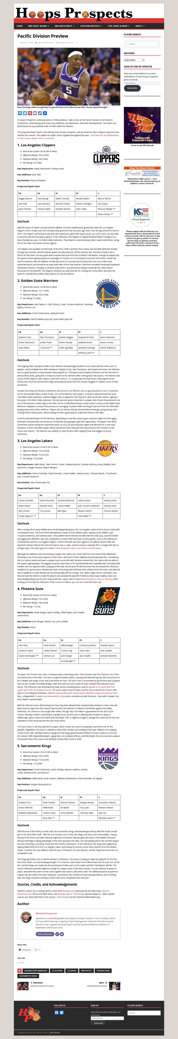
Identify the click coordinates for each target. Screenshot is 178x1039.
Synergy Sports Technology (71, 894)
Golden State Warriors (36, 970)
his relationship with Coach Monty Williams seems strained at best (85, 693)
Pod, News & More (117, 26)
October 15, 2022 (26, 42)
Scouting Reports (90, 26)
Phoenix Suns (103, 970)
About (138, 26)
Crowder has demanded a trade (49, 696)
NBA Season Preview (65, 42)
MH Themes (55, 1032)
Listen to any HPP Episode (142, 145)
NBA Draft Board (37, 26)
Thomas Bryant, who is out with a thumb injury (78, 548)
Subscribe (132, 88)
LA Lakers (71, 970)
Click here (61, 897)
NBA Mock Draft (63, 26)
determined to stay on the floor (97, 579)
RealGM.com (69, 891)
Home (20, 26)
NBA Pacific (86, 970)
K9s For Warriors (147, 231)
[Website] (57, 934)
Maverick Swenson (45, 42)
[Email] (62, 934)
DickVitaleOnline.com (133, 181)
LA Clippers (57, 970)
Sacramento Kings (28, 976)
